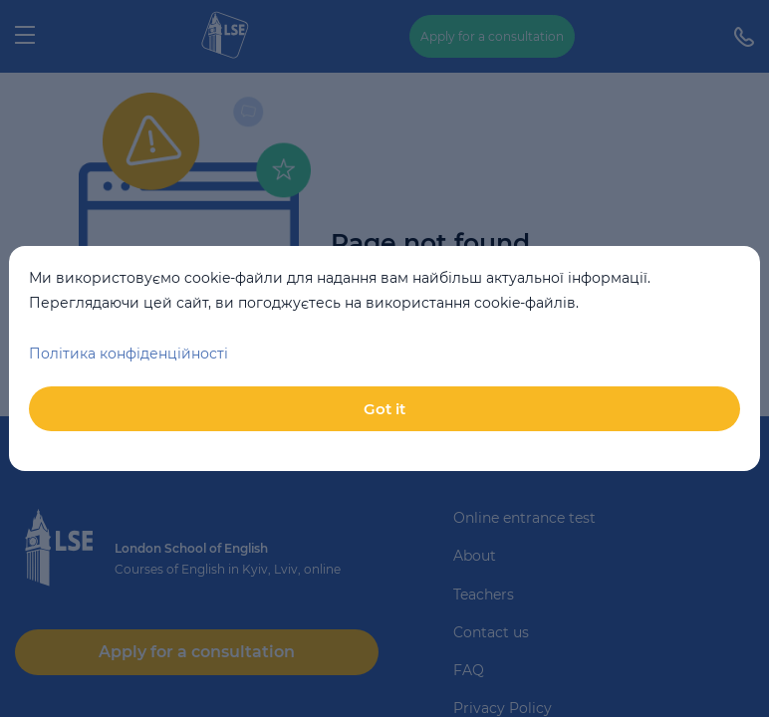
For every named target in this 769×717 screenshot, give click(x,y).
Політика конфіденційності (128, 353)
